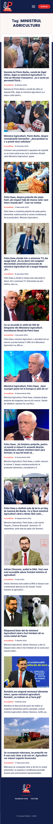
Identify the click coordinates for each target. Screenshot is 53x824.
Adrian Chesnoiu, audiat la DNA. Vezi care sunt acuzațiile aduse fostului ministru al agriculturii (26, 572)
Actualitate (9, 85)
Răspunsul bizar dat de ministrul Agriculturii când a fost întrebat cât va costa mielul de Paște (24, 633)
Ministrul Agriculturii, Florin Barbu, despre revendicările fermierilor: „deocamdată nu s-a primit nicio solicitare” (26, 139)
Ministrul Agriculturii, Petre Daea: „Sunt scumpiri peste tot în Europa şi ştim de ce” (26, 387)
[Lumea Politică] (26, 788)
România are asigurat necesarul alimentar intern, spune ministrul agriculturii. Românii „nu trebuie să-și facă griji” (26, 694)
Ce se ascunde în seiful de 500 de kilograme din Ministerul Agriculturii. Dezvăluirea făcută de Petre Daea (23, 327)
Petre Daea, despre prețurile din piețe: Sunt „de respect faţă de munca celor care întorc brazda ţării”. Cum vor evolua (26, 200)
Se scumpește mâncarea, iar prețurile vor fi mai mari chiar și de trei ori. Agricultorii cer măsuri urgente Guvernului (25, 755)
